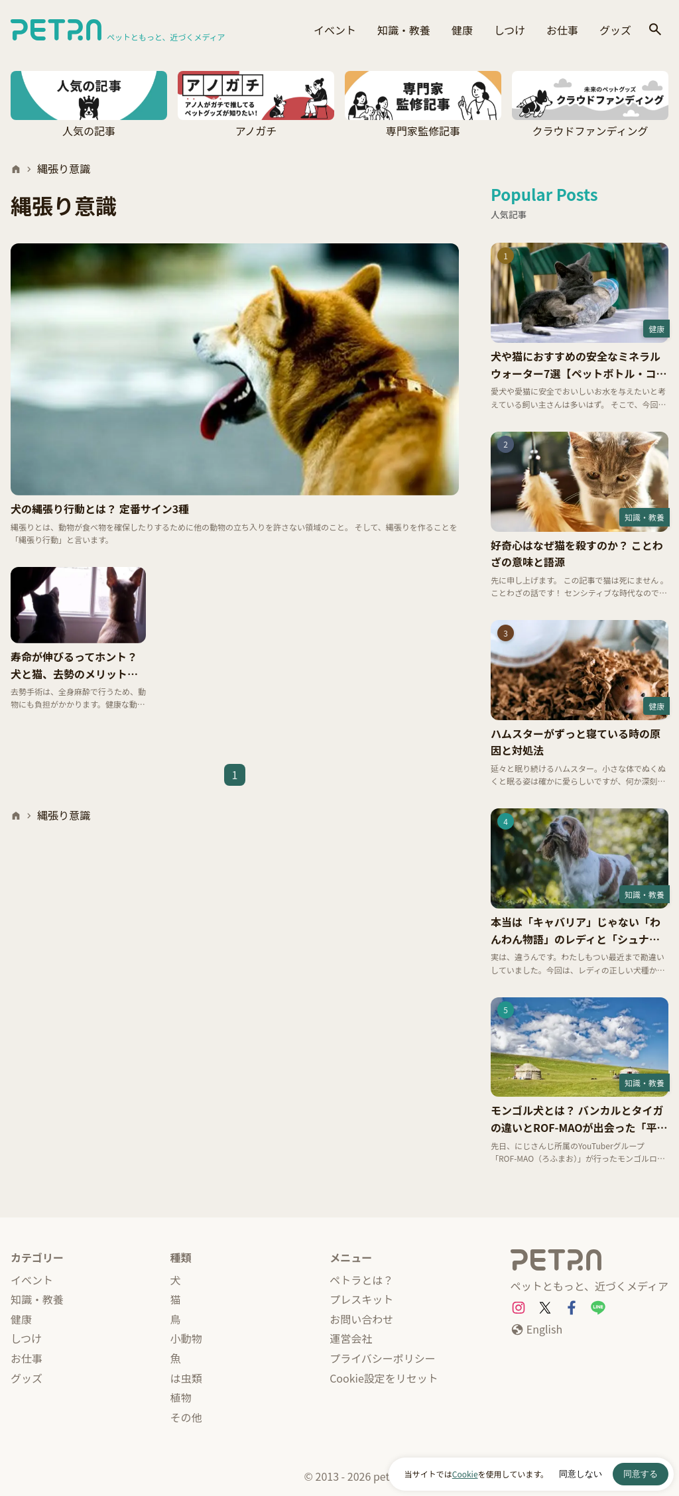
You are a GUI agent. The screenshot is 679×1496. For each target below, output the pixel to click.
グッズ (615, 30)
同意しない (580, 1474)
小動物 (186, 1338)
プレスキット (361, 1299)
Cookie (465, 1473)
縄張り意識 (63, 168)
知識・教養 (403, 30)
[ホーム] (16, 169)
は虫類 (186, 1378)
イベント (335, 30)
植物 (181, 1397)
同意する (640, 1474)
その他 (186, 1417)
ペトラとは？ (361, 1280)
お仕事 (562, 30)
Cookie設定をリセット (384, 1378)
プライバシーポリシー (383, 1358)
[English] (536, 1329)
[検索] (655, 30)
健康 (462, 30)
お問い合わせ (361, 1319)
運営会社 (351, 1338)
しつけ (509, 30)
